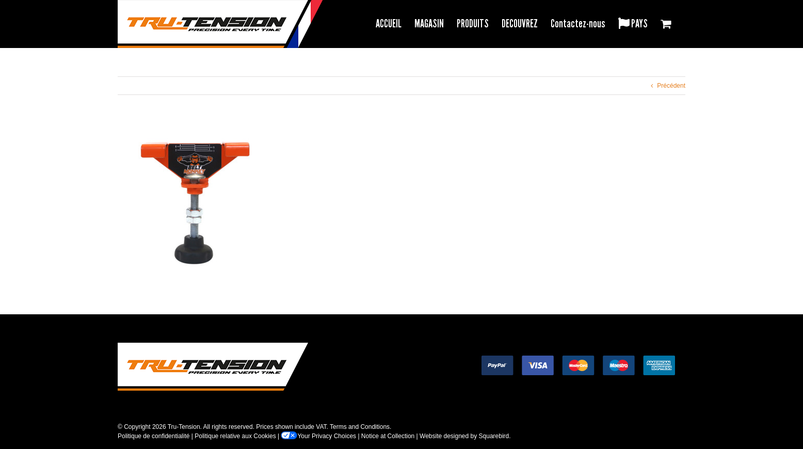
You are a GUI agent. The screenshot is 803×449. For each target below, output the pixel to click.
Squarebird (494, 436)
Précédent (671, 85)
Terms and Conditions (360, 426)
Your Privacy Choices (318, 436)
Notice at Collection (387, 436)
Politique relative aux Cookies (235, 436)
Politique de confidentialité (153, 436)
